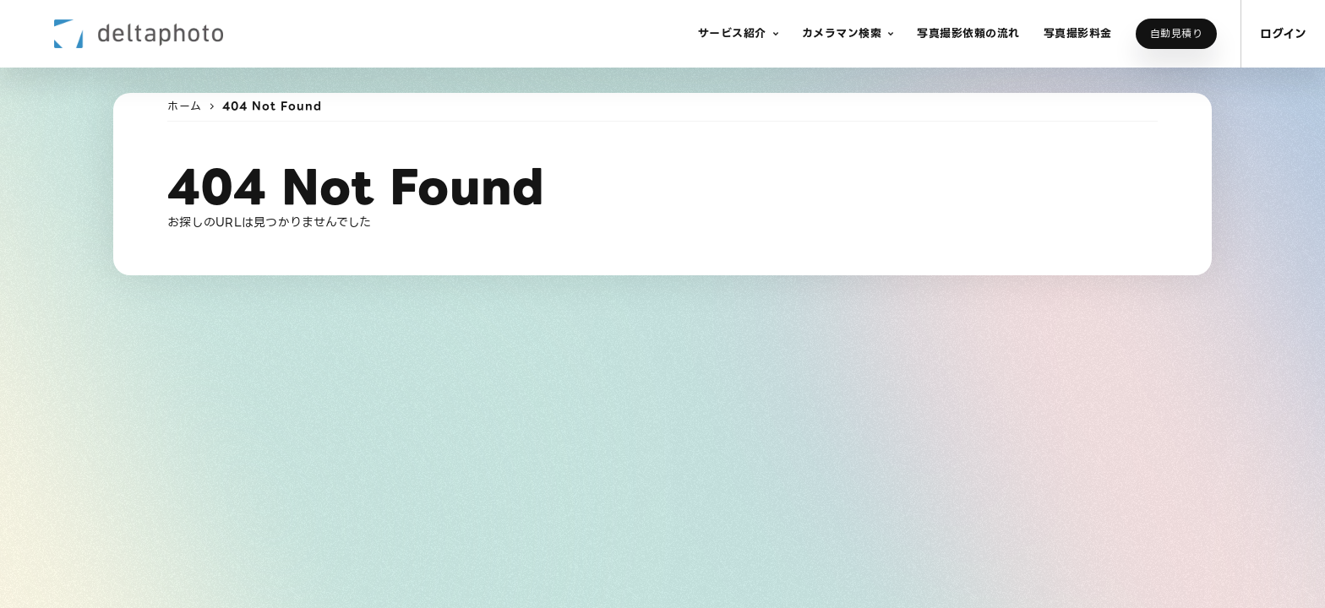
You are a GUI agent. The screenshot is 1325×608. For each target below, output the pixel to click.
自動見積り (1176, 33)
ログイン (1283, 33)
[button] (738, 34)
